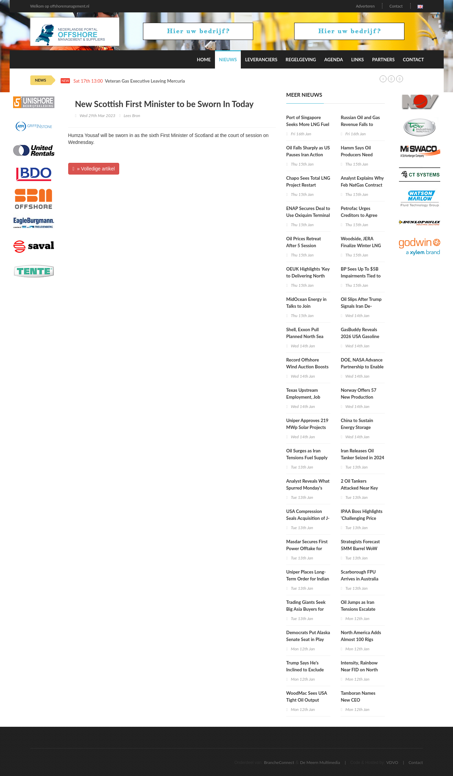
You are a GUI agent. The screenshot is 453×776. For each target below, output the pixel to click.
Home (203, 59)
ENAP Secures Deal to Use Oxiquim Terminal (308, 212)
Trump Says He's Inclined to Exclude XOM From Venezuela (308, 669)
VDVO (392, 762)
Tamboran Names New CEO (358, 696)
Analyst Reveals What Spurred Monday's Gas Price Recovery (308, 487)
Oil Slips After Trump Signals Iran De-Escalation (361, 306)
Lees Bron (132, 115)
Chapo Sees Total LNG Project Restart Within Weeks (308, 185)
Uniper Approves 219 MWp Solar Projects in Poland (307, 427)
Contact (395, 6)
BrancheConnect (279, 762)
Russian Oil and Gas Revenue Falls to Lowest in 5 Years (360, 124)
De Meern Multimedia (320, 762)
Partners (383, 59)
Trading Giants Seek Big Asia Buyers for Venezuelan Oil (306, 609)
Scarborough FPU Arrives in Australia (359, 575)
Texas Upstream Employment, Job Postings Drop (303, 397)
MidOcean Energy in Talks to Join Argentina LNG (306, 306)
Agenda (333, 59)
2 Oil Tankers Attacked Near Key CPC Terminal (359, 487)
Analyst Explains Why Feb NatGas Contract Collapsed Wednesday (362, 185)
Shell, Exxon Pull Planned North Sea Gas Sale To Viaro (304, 336)
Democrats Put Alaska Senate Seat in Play (308, 636)
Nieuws (228, 59)
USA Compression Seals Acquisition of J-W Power (308, 518)
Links (357, 59)
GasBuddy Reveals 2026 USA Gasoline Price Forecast (360, 336)
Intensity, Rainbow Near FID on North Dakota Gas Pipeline (361, 669)
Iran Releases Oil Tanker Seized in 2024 (362, 454)
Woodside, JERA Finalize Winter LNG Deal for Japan (361, 245)
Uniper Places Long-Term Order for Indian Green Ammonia (307, 578)
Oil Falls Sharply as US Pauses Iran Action (308, 151)
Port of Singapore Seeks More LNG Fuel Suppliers (307, 124)
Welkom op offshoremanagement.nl (60, 6)
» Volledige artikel (94, 168)
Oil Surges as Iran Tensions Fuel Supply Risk (307, 457)
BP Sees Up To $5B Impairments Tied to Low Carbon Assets (361, 275)
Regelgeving (301, 59)
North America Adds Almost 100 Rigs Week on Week (361, 639)
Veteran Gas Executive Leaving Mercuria (145, 81)
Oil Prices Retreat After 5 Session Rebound (303, 245)
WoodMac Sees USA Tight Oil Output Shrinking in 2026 (306, 700)
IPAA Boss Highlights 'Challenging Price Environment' (361, 518)
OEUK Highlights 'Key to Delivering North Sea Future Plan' (308, 275)
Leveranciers (261, 59)
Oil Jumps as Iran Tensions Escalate (358, 605)
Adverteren (365, 6)
